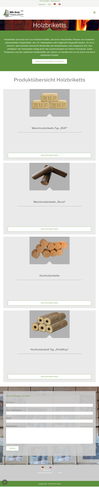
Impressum (46, 470)
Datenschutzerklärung (45, 473)
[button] (5, 482)
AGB (60, 473)
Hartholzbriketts (49, 275)
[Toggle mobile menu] (94, 12)
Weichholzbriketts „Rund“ (49, 201)
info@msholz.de (55, 1)
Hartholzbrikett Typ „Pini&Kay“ (49, 349)
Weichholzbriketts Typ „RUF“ (49, 128)
